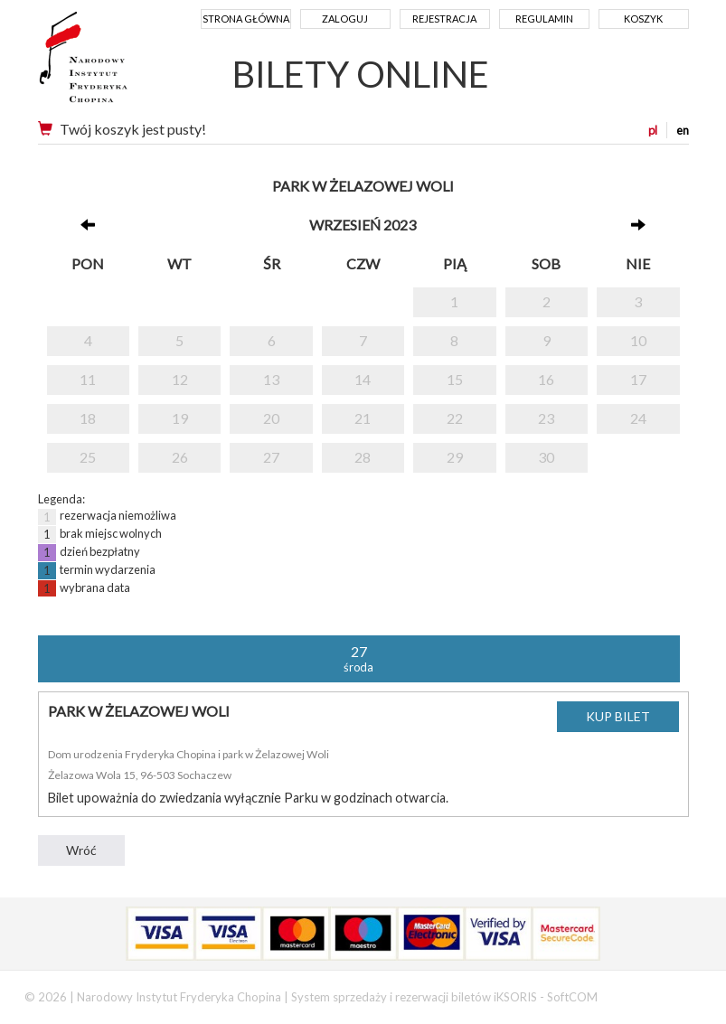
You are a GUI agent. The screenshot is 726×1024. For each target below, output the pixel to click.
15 (455, 379)
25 (88, 456)
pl (652, 130)
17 (638, 379)
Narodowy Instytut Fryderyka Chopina (117, 63)
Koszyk (643, 18)
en (682, 130)
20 (271, 418)
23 (546, 418)
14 (362, 379)
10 (638, 340)
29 (455, 456)
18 (88, 418)
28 (362, 456)
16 (546, 379)
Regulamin (544, 18)
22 (455, 418)
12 (180, 379)
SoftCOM (572, 997)
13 (271, 379)
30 (546, 456)
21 (362, 418)
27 (271, 456)
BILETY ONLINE (360, 74)
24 (638, 418)
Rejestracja (444, 18)
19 (180, 418)
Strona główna (246, 18)
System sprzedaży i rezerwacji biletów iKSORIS (414, 997)
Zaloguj (345, 18)
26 (180, 456)
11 (88, 379)
